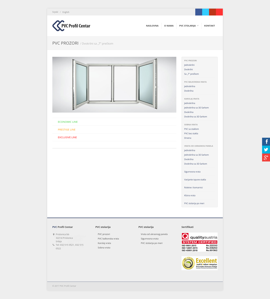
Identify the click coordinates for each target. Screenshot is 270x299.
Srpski (55, 12)
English (66, 12)
